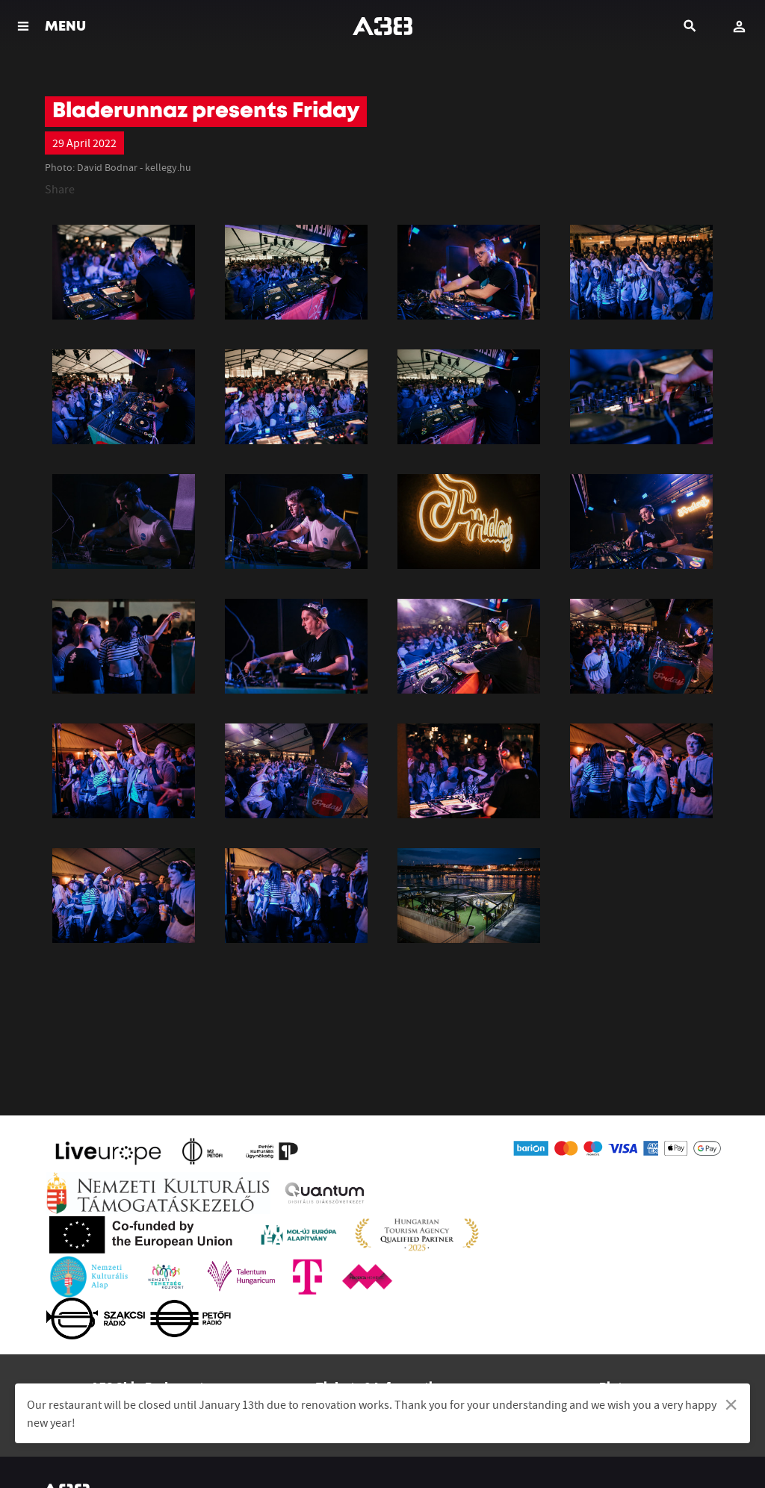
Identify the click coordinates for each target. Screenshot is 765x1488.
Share (60, 188)
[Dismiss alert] (731, 1404)
